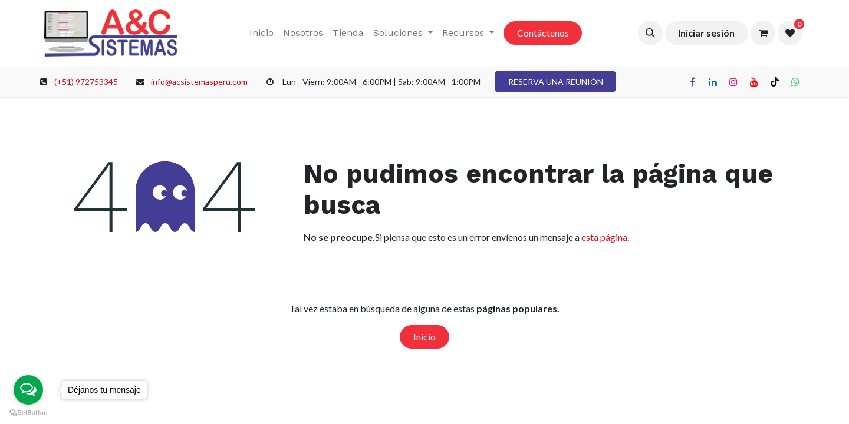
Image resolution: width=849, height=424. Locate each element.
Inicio (424, 336)
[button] (650, 33)
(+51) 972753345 (86, 82)
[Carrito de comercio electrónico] (763, 33)
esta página (604, 237)
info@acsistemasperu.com (199, 82)
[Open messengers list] (28, 390)
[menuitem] (261, 33)
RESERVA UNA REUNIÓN (555, 82)
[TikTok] (774, 81)
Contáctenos (543, 32)
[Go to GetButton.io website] (28, 412)
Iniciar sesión (706, 32)
